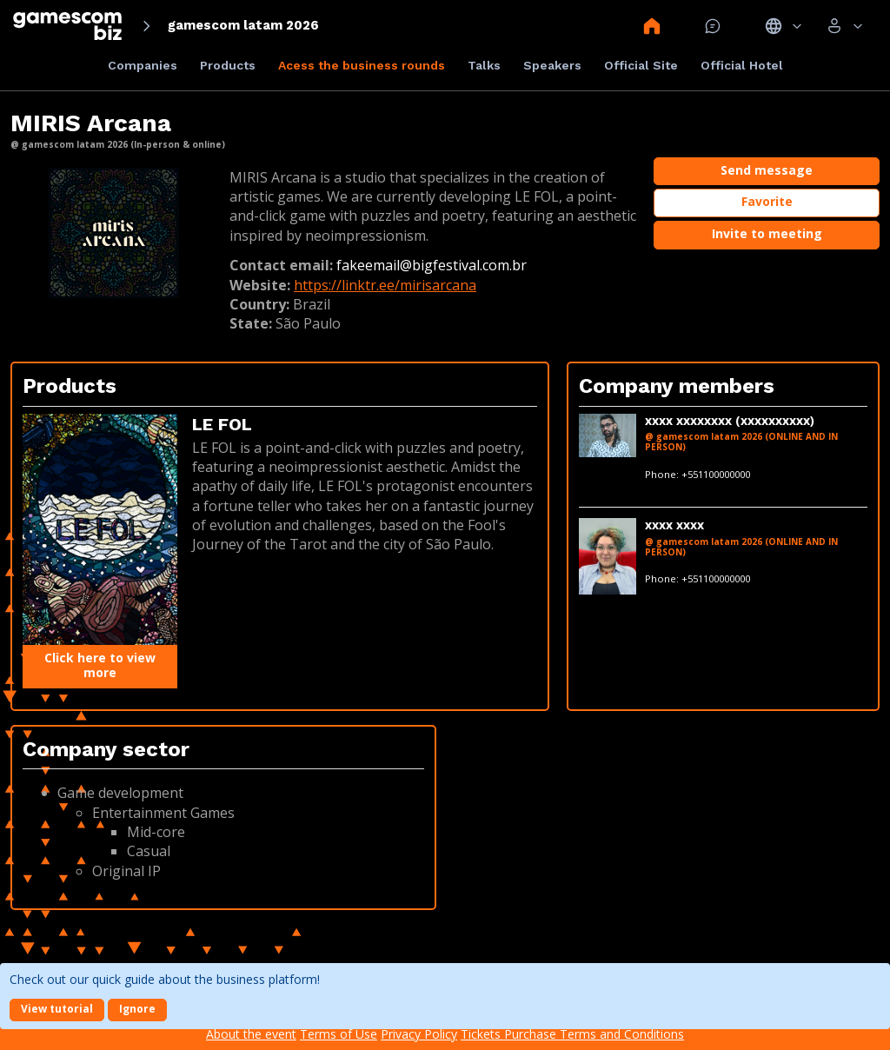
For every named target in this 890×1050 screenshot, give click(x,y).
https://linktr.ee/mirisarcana (385, 285)
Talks (484, 65)
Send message (767, 170)
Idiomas (783, 26)
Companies (142, 65)
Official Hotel (742, 65)
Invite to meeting (767, 233)
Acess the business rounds (361, 65)
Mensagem (712, 26)
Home (651, 26)
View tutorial (57, 1008)
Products (228, 65)
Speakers (552, 65)
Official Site (641, 65)
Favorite (767, 201)
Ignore (137, 1008)
